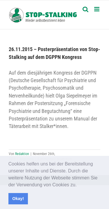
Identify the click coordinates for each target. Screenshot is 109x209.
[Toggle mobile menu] (97, 9)
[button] (79, 185)
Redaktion (22, 154)
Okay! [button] (18, 198)
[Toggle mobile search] (85, 9)
